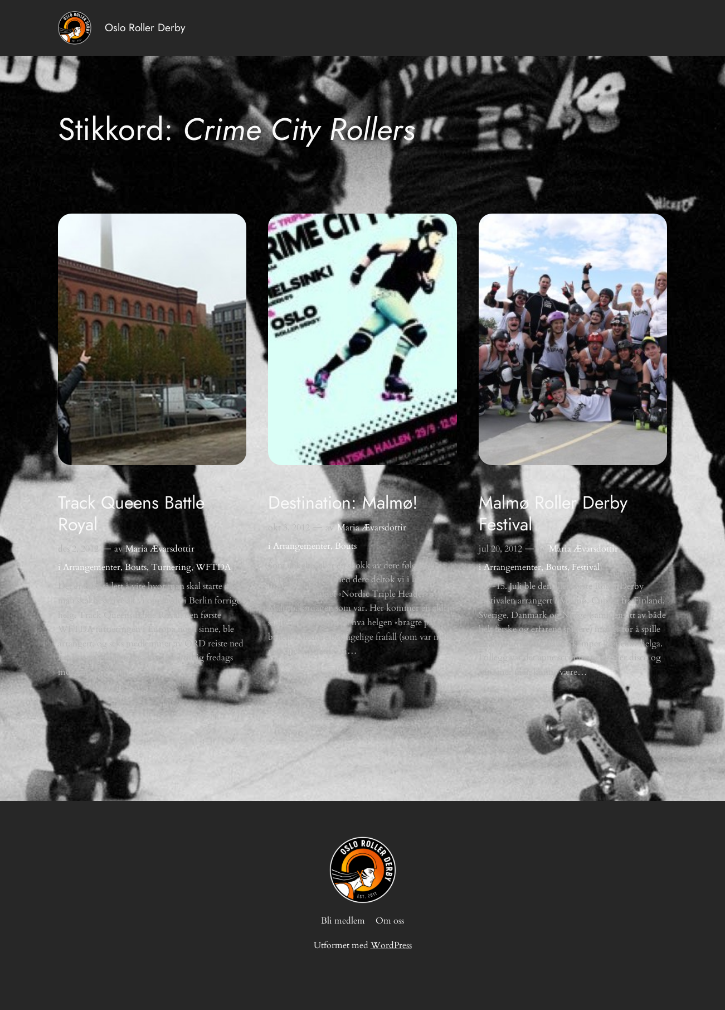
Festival (586, 567)
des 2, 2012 (78, 549)
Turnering (171, 567)
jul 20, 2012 (500, 549)
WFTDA (213, 567)
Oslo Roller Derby (145, 27)
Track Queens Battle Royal (131, 513)
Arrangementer (91, 567)
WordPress (391, 945)
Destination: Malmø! (343, 502)
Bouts (136, 567)
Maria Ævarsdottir (159, 549)
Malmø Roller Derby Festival (553, 513)
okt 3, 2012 (289, 527)
